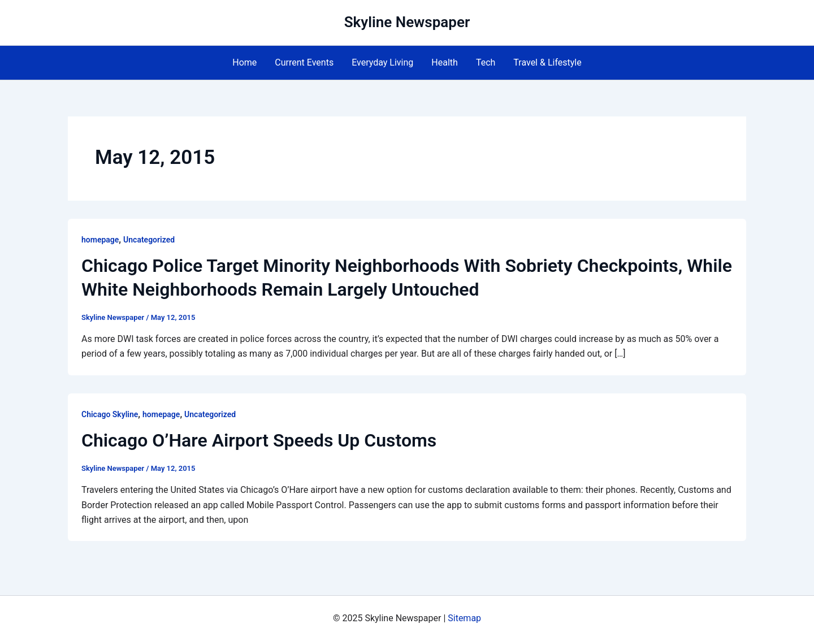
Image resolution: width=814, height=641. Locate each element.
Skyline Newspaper (407, 22)
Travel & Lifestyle (547, 62)
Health (444, 62)
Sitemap (464, 618)
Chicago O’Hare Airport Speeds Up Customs (258, 440)
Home (244, 62)
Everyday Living (382, 62)
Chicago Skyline (109, 414)
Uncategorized (149, 239)
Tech (485, 62)
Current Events (304, 62)
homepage (100, 239)
